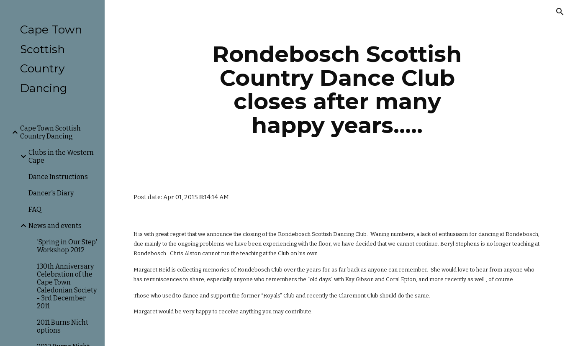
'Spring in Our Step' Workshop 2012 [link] (67, 246)
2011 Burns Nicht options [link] (62, 326)
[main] (337, 89)
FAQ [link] (34, 209)
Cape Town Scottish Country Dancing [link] (50, 132)
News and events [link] (55, 226)
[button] (560, 12)
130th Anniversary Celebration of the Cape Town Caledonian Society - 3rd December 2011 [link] (67, 286)
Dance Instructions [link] (58, 177)
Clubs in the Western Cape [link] (61, 156)
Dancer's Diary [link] (51, 193)
